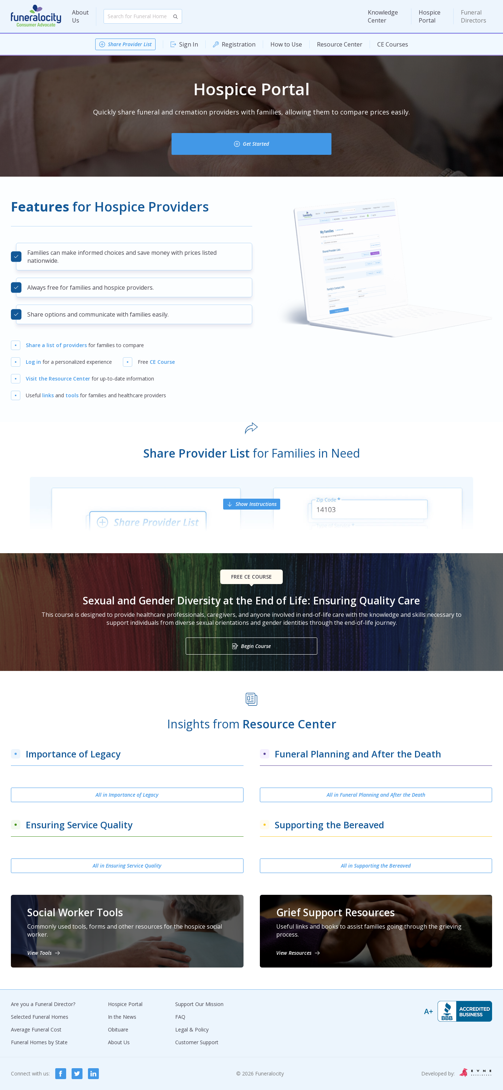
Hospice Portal (429, 16)
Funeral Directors (473, 16)
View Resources (293, 952)
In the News (122, 1016)
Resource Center (339, 44)
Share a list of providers (56, 345)
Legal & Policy (192, 1029)
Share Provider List (130, 44)
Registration (238, 44)
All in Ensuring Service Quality (127, 865)
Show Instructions (256, 503)
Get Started (256, 143)
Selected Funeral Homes (39, 1016)
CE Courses (392, 44)
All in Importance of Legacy (127, 794)
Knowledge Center (383, 16)
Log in (33, 361)
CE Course (162, 361)
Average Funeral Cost (36, 1029)
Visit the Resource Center (58, 378)
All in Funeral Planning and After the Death (376, 794)
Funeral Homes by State (39, 1042)
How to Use (286, 44)
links (48, 395)
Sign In (188, 44)
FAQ (180, 1016)
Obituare (118, 1029)
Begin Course (256, 646)
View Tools (39, 952)
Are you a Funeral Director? (43, 1004)
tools (72, 395)
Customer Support (196, 1042)
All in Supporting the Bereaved (376, 865)
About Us (80, 16)
